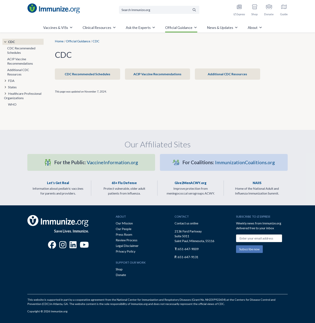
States (12, 87)
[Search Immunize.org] (154, 10)
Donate (121, 275)
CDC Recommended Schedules (87, 74)
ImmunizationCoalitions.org (228, 162)
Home (59, 41)
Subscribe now (249, 249)
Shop (119, 269)
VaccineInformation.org (96, 162)
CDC (11, 42)
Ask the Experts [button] (140, 27)
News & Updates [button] (222, 27)
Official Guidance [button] (181, 27)
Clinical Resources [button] (99, 27)
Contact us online (186, 223)
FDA (11, 81)
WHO (12, 104)
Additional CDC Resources (227, 74)
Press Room (124, 234)
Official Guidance (78, 41)
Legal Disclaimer (127, 246)
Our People (123, 229)
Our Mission (124, 223)
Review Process (126, 240)
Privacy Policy (125, 251)
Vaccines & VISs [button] (58, 27)
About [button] (255, 27)
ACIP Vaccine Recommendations (157, 74)
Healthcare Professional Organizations (22, 96)
